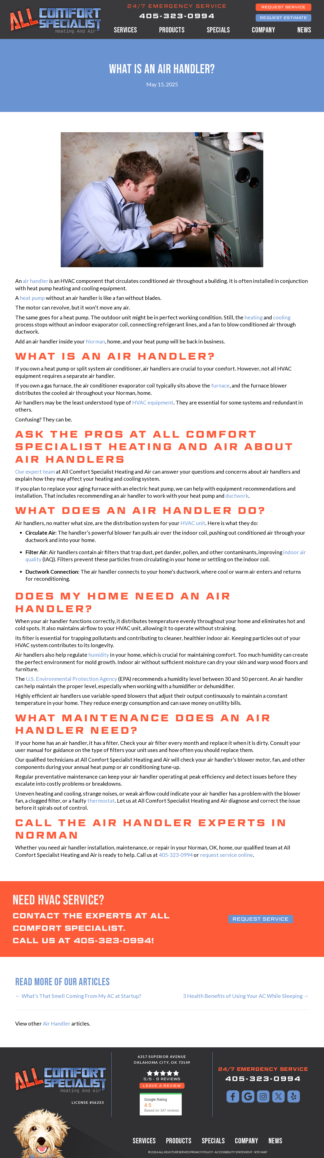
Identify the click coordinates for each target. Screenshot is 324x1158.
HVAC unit (192, 523)
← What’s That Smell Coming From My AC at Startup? (78, 996)
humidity (98, 654)
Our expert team (35, 471)
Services (125, 30)
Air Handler (56, 1023)
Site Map (260, 1152)
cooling (281, 317)
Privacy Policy (201, 1152)
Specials (218, 30)
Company (263, 30)
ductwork (237, 495)
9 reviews (168, 1079)
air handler (35, 281)
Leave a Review (162, 1086)
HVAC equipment (152, 402)
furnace (220, 385)
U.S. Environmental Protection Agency (71, 678)
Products (172, 30)
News (304, 30)
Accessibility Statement (233, 1152)
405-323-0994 (177, 16)
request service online (226, 855)
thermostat (101, 800)
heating (253, 317)
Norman (95, 341)
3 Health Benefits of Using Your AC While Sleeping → (246, 996)
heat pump (32, 298)
